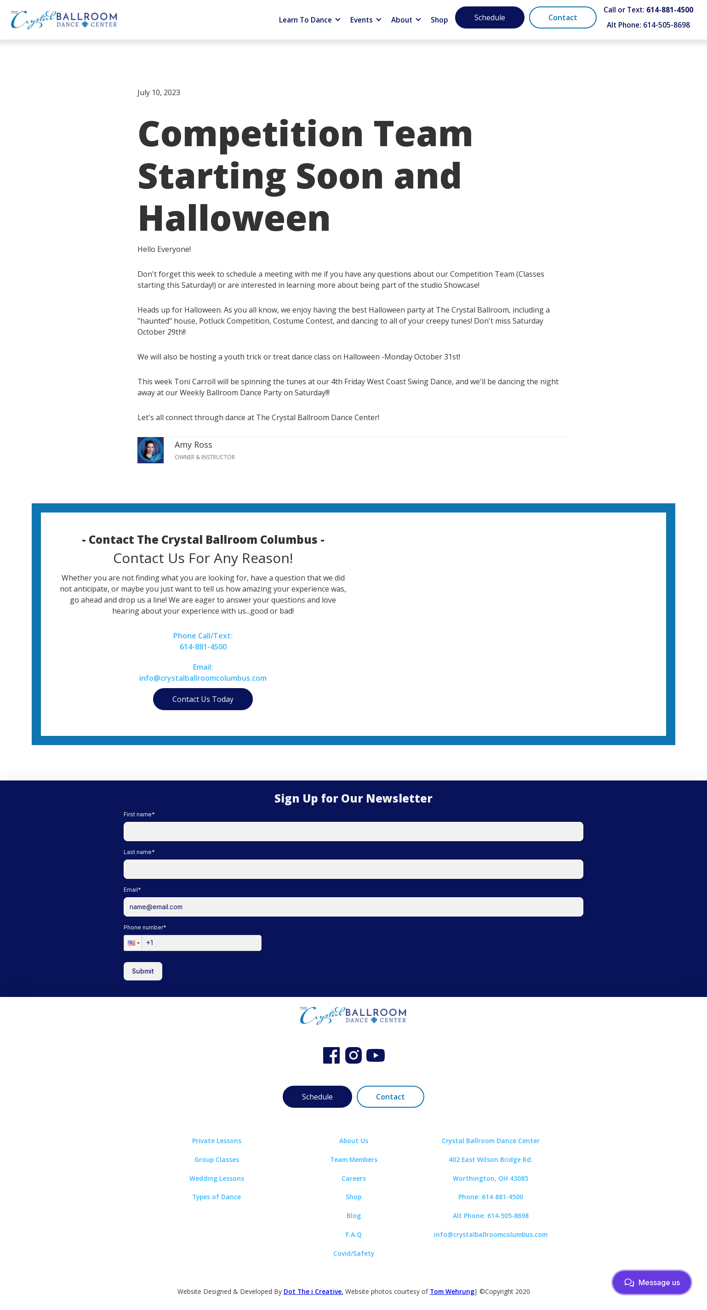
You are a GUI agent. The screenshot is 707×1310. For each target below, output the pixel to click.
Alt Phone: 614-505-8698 (648, 25)
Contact (562, 17)
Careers (354, 1178)
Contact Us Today (203, 699)
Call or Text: (648, 10)
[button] (310, 20)
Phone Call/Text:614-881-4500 (203, 641)
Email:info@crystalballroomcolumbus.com (203, 672)
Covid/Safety (353, 1253)
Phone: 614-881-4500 (490, 1196)
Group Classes (216, 1159)
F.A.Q (354, 1234)
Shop (439, 20)
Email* (132, 889)
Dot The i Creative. (313, 1291)
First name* (139, 814)
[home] (64, 20)
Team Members (353, 1159)
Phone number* (145, 927)
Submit (143, 971)
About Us (353, 1140)
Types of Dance (216, 1196)
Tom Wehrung (452, 1291)
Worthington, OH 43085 (490, 1178)
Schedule (489, 17)
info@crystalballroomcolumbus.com (490, 1234)
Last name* (139, 852)
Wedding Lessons (216, 1178)
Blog (354, 1215)
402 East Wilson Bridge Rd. (491, 1159)
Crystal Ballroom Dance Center (491, 1140)
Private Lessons (216, 1140)
